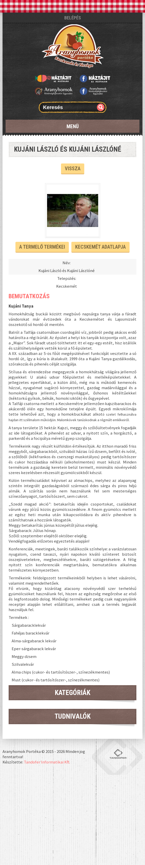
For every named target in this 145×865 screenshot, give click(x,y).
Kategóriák (72, 693)
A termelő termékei (42, 247)
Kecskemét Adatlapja (100, 247)
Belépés (72, 17)
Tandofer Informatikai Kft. (47, 762)
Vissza (72, 168)
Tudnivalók (73, 716)
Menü (73, 126)
